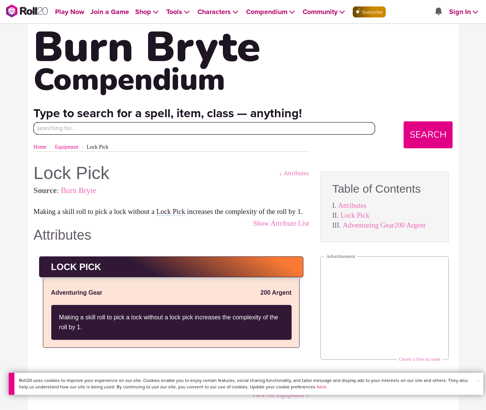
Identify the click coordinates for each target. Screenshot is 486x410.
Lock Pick (355, 215)
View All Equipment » (280, 395)
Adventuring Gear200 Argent (384, 225)
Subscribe (369, 12)
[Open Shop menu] (147, 12)
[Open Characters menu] (218, 12)
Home (39, 147)
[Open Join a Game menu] (109, 12)
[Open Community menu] (325, 12)
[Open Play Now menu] (69, 12)
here (321, 386)
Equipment (66, 147)
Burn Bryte (78, 190)
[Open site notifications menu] (438, 12)
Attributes (352, 205)
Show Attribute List (281, 223)
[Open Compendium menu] (271, 12)
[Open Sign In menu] (464, 12)
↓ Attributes (294, 173)
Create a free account (419, 359)
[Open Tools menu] (178, 12)
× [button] (478, 381)
